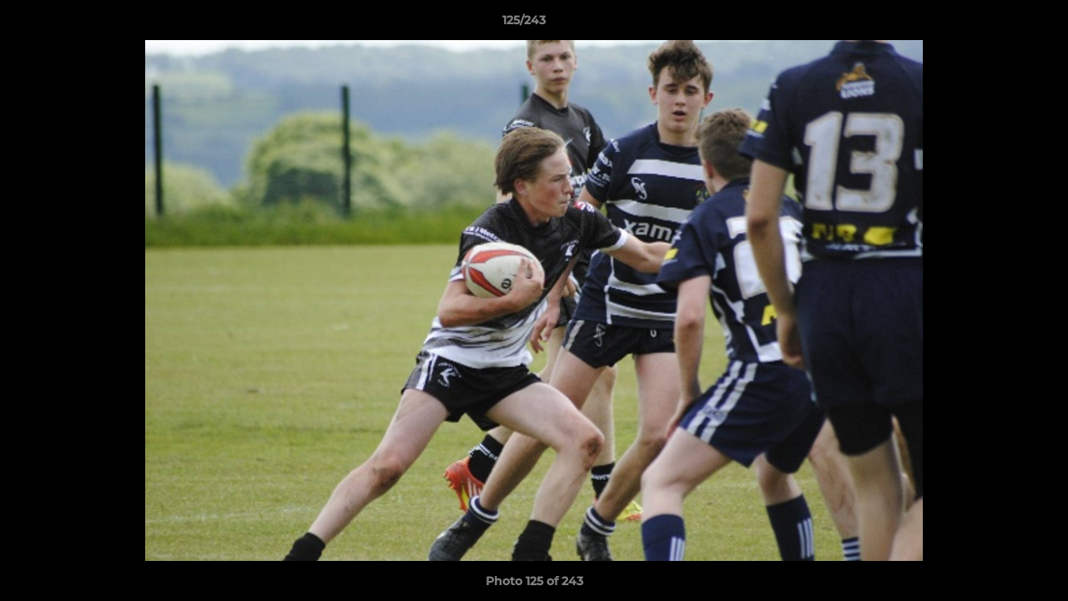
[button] (998, 24)
